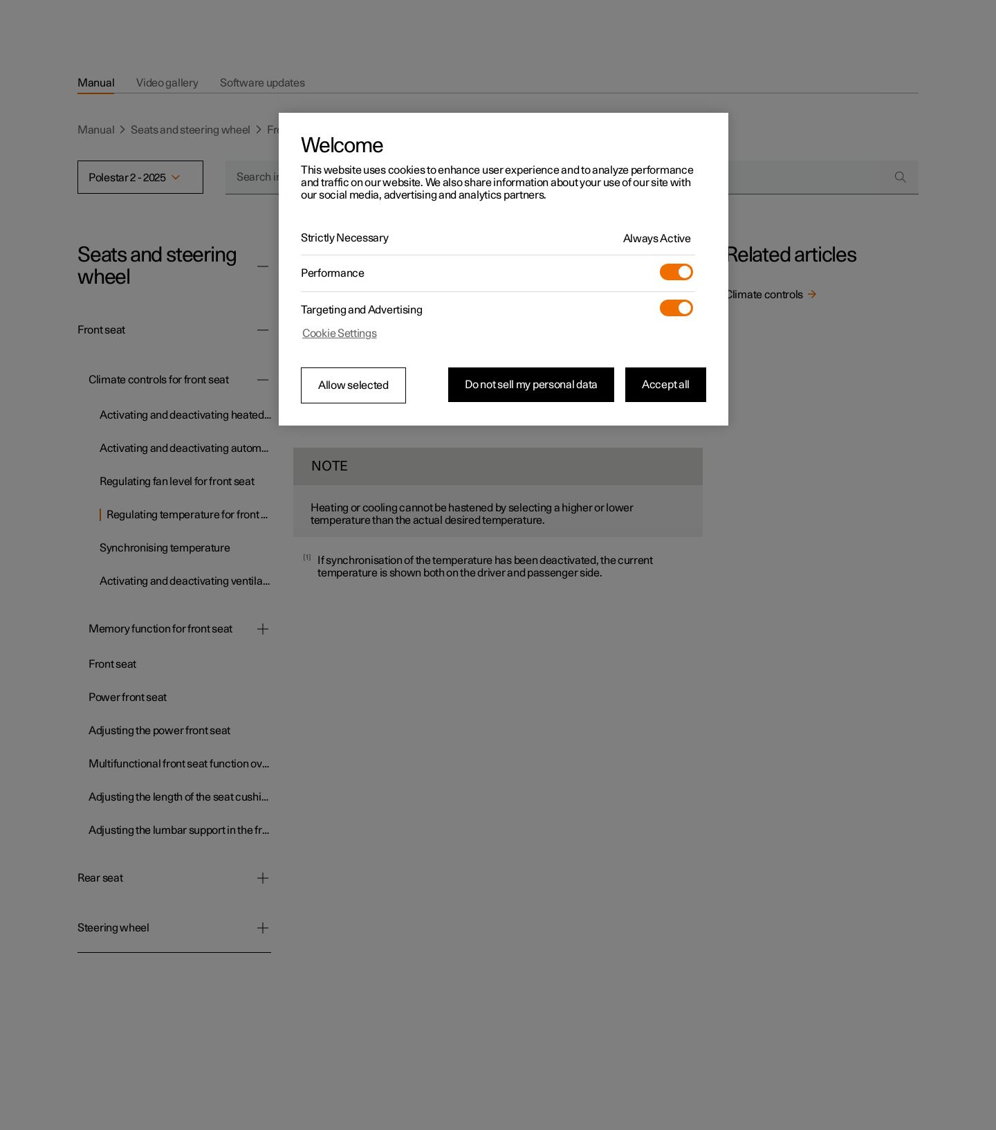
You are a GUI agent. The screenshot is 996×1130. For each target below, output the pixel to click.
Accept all (666, 384)
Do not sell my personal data (531, 384)
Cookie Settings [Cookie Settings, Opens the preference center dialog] (339, 333)
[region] (503, 269)
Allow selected (353, 385)
